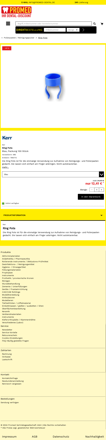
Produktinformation (14, 215)
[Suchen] (94, 23)
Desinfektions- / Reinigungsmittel (18, 264)
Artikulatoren (8, 297)
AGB (34, 436)
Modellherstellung (10, 295)
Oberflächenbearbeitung (13, 309)
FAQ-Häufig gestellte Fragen (15, 341)
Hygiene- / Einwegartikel (14, 267)
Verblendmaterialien (11, 314)
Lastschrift (7, 359)
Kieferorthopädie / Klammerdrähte (18, 320)
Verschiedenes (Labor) (12, 322)
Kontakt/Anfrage (10, 378)
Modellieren (7, 300)
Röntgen (6, 281)
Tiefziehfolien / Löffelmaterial (16, 303)
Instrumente (8, 275)
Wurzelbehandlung (11, 284)
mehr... (5, 167)
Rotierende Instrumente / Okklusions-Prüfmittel (25, 261)
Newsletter (7, 330)
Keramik (6, 311)
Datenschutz (61, 436)
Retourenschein (9, 335)
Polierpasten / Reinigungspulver (19, 38)
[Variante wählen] (53, 174)
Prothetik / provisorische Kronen (18, 278)
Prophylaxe (7, 272)
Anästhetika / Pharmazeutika (16, 259)
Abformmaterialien (11, 256)
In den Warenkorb (90, 196)
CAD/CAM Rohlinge (11, 292)
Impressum (9, 436)
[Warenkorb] (102, 23)
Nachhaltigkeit (94, 436)
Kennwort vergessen (11, 384)
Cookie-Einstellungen (12, 338)
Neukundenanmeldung (13, 381)
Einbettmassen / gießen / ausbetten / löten (23, 306)
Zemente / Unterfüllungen (14, 286)
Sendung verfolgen (10, 402)
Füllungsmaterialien (11, 270)
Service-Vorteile (9, 332)
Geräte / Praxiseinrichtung (14, 289)
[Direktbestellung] (83, 30)
